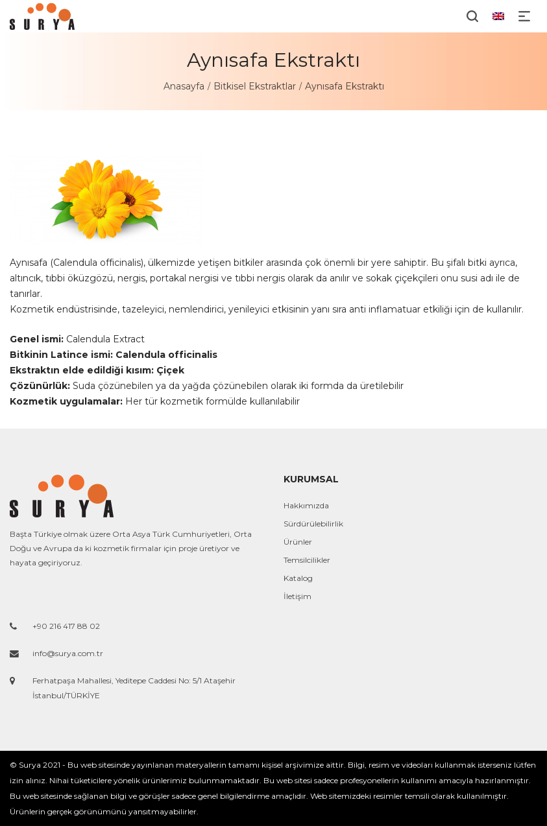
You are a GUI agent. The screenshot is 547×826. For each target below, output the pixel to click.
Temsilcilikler (307, 560)
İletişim (297, 596)
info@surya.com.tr (67, 653)
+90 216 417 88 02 (66, 626)
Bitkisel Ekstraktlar (254, 86)
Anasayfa (184, 86)
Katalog (298, 578)
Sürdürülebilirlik (313, 523)
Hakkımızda (306, 505)
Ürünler (298, 542)
